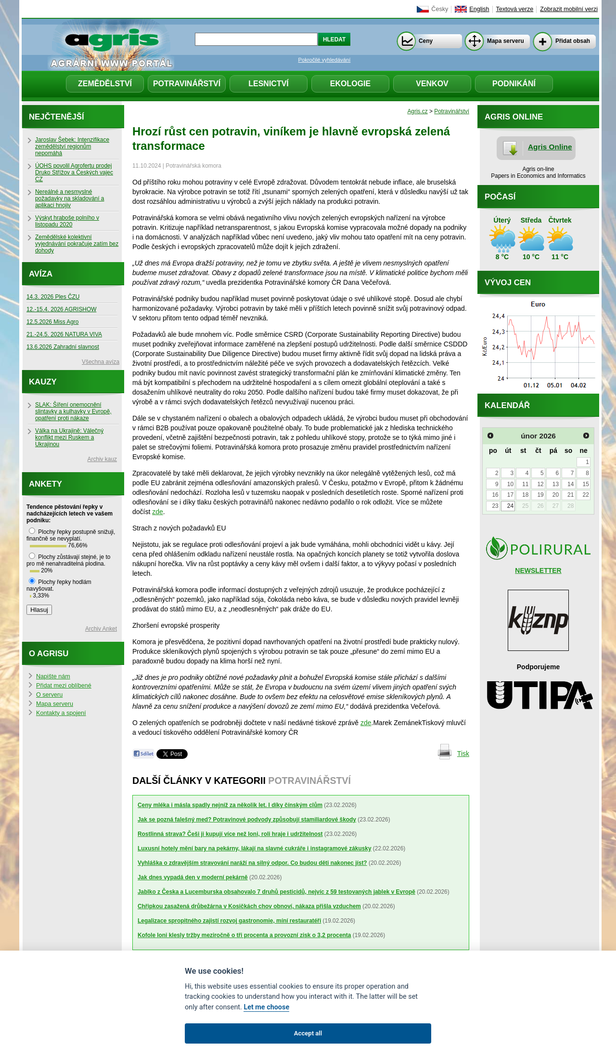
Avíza (40, 273)
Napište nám (53, 676)
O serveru (49, 694)
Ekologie (350, 83)
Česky (439, 9)
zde (157, 512)
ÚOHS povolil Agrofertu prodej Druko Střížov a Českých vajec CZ (74, 172)
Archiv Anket (101, 628)
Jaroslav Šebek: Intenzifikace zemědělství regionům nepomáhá (72, 146)
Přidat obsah (572, 41)
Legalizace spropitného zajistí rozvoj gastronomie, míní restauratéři (229, 920)
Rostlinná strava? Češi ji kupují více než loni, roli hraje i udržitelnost (230, 834)
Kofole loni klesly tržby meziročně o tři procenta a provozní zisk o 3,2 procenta (244, 935)
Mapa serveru (505, 41)
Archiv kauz (102, 459)
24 (510, 506)
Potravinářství (186, 83)
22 (585, 494)
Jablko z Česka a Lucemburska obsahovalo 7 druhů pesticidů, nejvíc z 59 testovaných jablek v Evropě (276, 891)
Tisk (463, 753)
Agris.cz (417, 111)
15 (585, 484)
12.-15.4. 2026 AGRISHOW (61, 309)
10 (510, 484)
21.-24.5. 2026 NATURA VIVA (64, 334)
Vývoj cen (508, 282)
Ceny (426, 41)
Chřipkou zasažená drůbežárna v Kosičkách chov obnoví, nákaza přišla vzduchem (249, 906)
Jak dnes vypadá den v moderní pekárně (193, 877)
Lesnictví (268, 83)
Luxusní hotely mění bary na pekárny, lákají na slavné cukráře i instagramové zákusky (255, 848)
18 (525, 494)
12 (540, 484)
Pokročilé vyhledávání (324, 60)
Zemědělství (105, 83)
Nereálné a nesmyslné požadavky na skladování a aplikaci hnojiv (69, 198)
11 (525, 484)
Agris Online (550, 147)
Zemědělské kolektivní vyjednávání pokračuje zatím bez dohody (76, 244)
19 (540, 494)
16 (495, 494)
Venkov (432, 83)
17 (510, 494)
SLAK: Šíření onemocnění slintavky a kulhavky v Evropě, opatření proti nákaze (73, 411)
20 (555, 494)
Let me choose (266, 1007)
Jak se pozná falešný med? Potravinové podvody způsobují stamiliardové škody (247, 819)
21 (570, 494)
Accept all (308, 1033)
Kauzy (43, 381)
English (479, 9)
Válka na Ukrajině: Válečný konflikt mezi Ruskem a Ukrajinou (69, 437)
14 (570, 484)
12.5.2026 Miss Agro (52, 321)
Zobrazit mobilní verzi (569, 9)
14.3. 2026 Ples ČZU (52, 296)
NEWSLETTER (538, 570)
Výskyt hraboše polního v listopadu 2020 (67, 221)
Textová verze (515, 9)
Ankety (45, 484)
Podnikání (514, 83)
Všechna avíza (100, 361)
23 (495, 506)
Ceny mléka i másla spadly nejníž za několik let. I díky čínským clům (230, 805)
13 (555, 484)
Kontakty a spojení (61, 713)
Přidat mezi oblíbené (63, 685)
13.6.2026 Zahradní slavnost (62, 347)
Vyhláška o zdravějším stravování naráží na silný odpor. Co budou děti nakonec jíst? (252, 863)
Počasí (500, 196)
